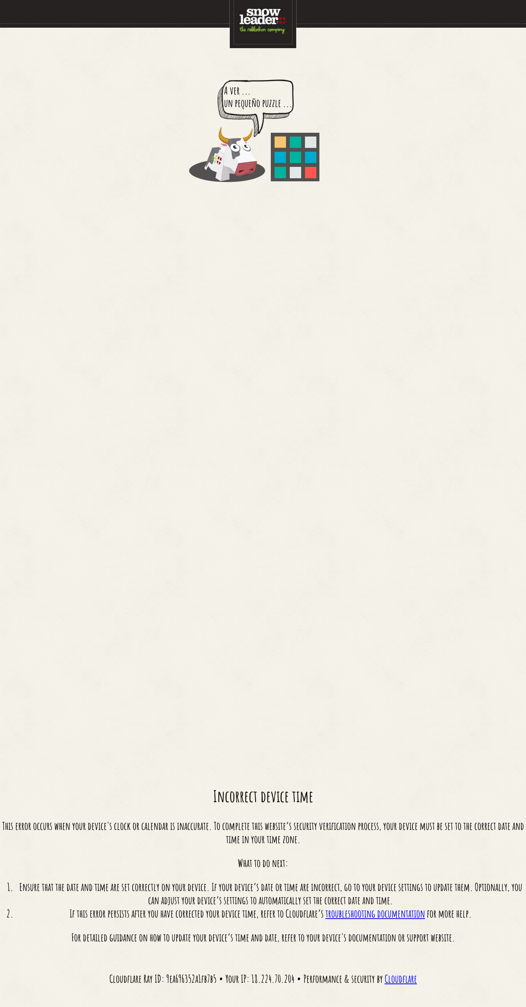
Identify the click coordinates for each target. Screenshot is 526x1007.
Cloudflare (401, 978)
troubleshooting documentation (375, 913)
